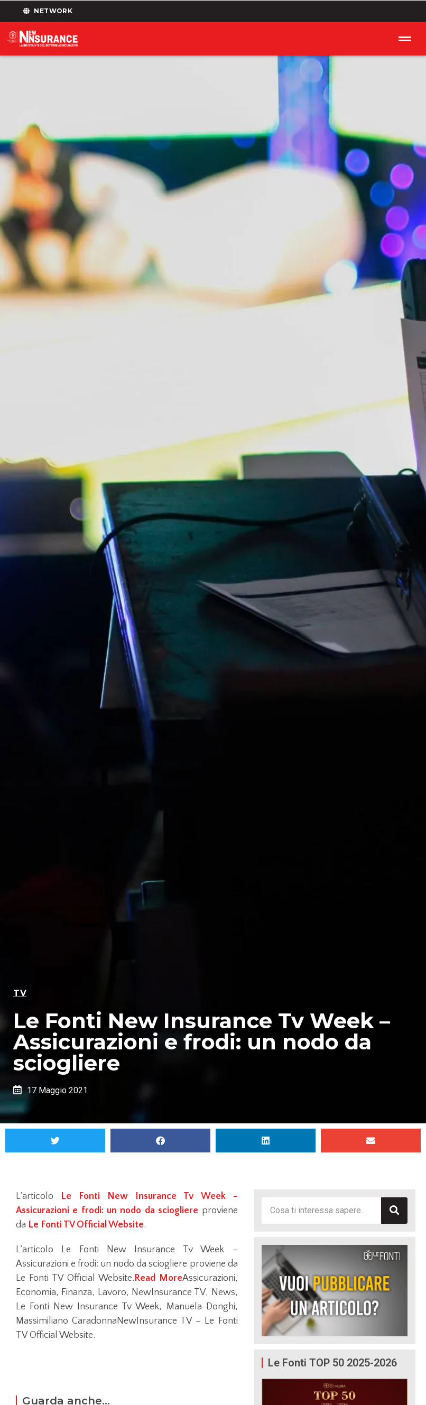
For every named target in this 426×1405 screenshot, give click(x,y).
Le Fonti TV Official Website (86, 1225)
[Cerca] (394, 1210)
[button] (55, 1140)
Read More (158, 1278)
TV (19, 993)
